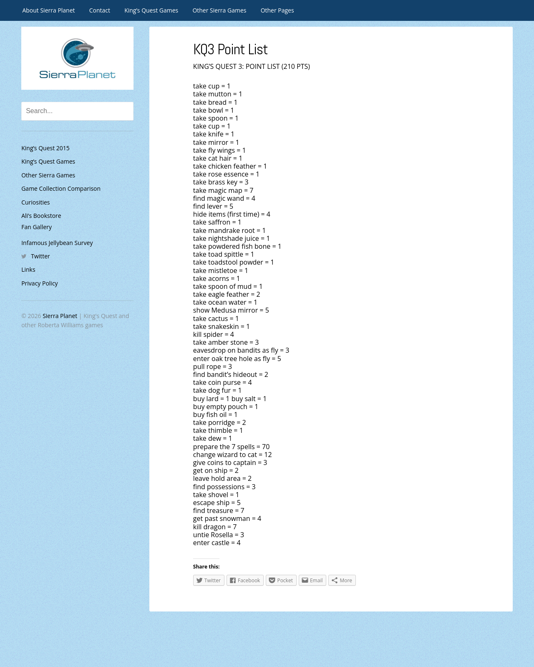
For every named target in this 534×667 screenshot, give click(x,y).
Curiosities (35, 202)
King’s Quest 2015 (45, 148)
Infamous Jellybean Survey (57, 243)
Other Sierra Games (219, 10)
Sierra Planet (60, 316)
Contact (99, 10)
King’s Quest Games (151, 10)
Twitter (40, 256)
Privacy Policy (39, 283)
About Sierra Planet (48, 10)
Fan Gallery (36, 227)
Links (28, 269)
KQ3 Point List (231, 49)
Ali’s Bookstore (41, 216)
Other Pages (277, 10)
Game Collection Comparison (61, 188)
